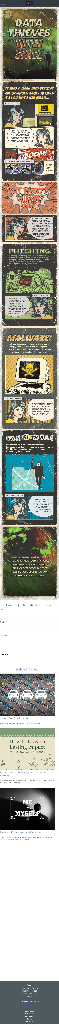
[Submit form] (5, 654)
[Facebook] (29, 1004)
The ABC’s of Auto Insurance (14, 718)
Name (2, 609)
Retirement (29, 1014)
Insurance (29, 1022)
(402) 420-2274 (32, 988)
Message (3, 635)
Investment (29, 1016)
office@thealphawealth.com (29, 1001)
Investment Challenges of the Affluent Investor (22, 832)
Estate (29, 1019)
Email (2, 622)
